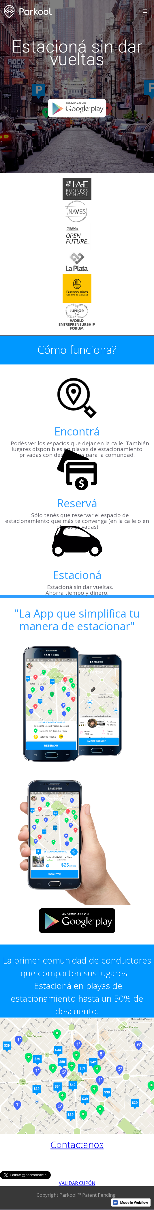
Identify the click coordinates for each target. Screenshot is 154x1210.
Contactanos (77, 1144)
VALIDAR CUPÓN (77, 1183)
